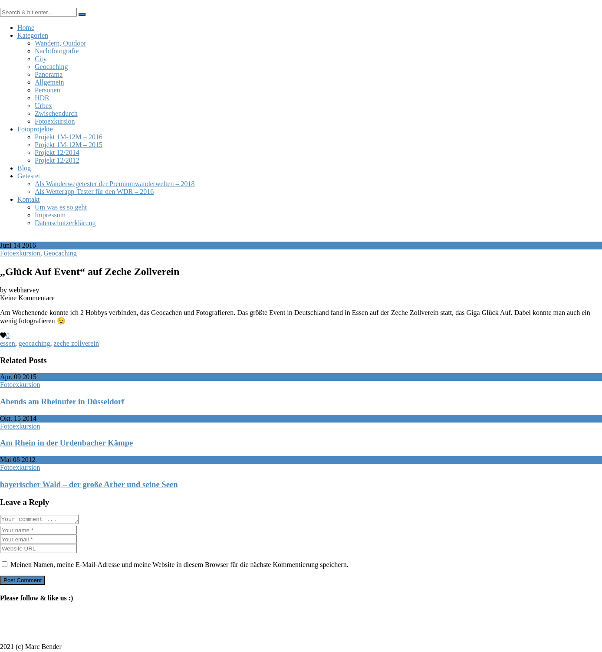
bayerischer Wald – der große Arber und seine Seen (89, 484)
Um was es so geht (61, 207)
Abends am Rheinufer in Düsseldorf (62, 401)
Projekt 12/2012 (57, 160)
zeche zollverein (76, 343)
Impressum (50, 215)
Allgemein (49, 82)
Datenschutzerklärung (65, 222)
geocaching (34, 343)
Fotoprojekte (35, 129)
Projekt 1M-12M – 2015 (68, 144)
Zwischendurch (56, 113)
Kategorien (32, 35)
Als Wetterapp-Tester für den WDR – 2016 (94, 191)
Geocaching (51, 66)
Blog (24, 168)
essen (7, 343)
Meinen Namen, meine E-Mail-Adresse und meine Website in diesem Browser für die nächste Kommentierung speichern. (179, 566)
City (41, 58)
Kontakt (28, 199)
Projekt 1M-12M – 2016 (68, 137)
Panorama (49, 74)
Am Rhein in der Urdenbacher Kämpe (66, 442)
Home (25, 27)
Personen (47, 90)
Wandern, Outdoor (60, 43)
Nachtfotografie (57, 51)
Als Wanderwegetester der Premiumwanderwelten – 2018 (115, 183)
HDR (42, 98)
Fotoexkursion (55, 121)
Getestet (28, 176)
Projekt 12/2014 (57, 152)
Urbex (43, 105)
